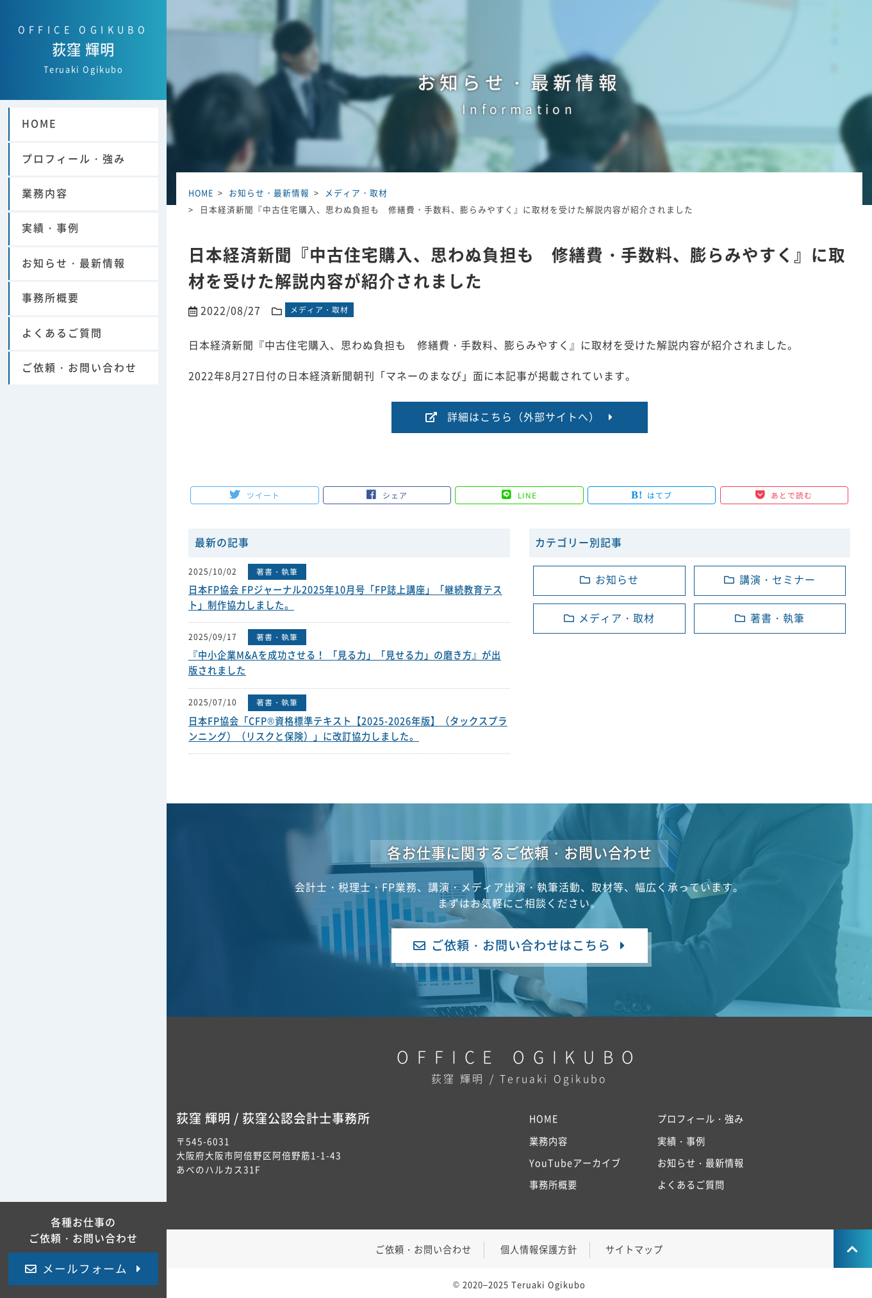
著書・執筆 (277, 571)
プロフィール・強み (74, 161)
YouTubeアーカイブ (575, 1160)
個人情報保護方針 (538, 1247)
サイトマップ (634, 1247)
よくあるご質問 (62, 336)
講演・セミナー (777, 580)
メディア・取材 (319, 309)
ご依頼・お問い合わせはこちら (521, 942)
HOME (39, 127)
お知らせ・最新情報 (74, 266)
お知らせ (617, 580)
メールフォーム (85, 1268)
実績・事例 (50, 231)
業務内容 (45, 196)
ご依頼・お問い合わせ (79, 370)
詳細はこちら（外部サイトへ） (523, 417)
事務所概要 (50, 300)
